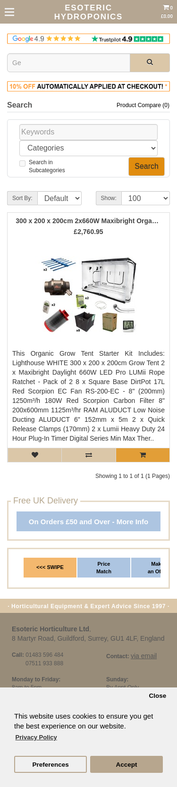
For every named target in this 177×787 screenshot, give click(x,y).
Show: (109, 198)
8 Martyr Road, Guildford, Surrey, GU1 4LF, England (88, 638)
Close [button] (157, 695)
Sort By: (22, 198)
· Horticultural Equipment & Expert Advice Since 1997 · (88, 606)
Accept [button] (126, 764)
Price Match (103, 567)
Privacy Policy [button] (36, 737)
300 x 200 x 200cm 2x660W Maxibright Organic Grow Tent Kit (88, 221)
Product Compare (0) (143, 105)
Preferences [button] (50, 764)
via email (144, 656)
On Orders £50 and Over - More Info (88, 522)
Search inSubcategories (42, 166)
